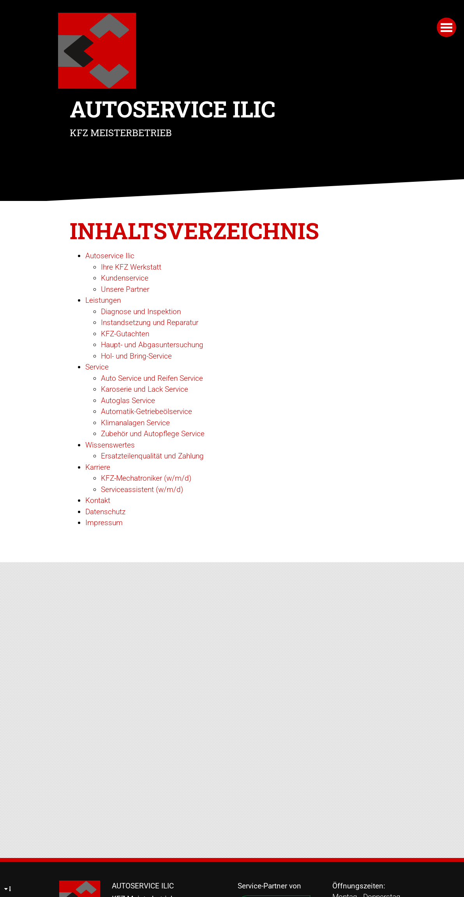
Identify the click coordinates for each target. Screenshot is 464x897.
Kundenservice (124, 278)
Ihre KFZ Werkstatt (131, 267)
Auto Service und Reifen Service (152, 378)
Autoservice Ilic (109, 255)
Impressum (104, 522)
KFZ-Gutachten (125, 333)
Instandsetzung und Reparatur (149, 322)
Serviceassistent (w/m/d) (142, 489)
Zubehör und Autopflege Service (153, 433)
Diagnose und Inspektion (141, 311)
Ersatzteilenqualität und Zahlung (152, 455)
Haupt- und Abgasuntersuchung (152, 344)
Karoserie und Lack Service (144, 389)
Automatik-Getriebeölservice (146, 411)
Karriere (97, 467)
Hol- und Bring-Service (136, 356)
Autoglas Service (128, 400)
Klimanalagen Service (135, 422)
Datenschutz (105, 511)
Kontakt (97, 500)
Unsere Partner (125, 289)
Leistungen (103, 300)
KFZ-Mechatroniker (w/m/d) (146, 478)
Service (97, 366)
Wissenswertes (110, 445)
